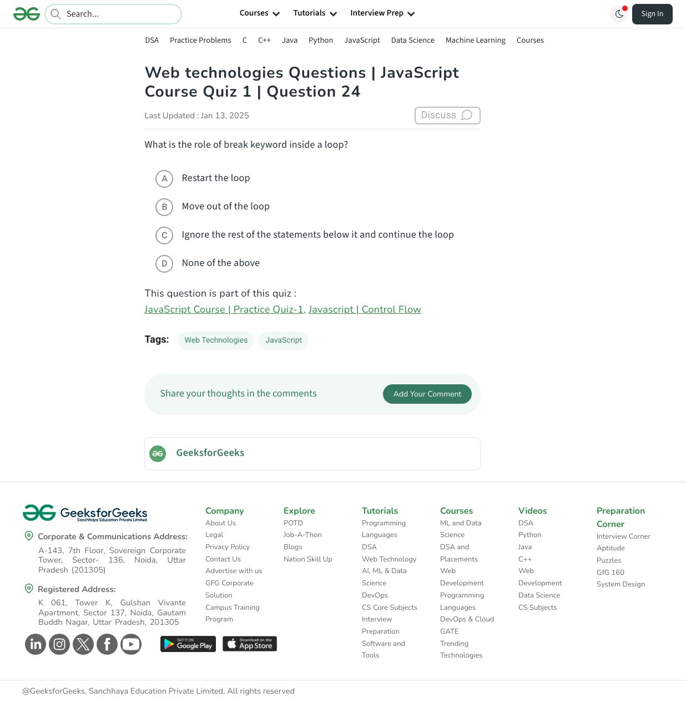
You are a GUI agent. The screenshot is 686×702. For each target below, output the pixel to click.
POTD (293, 523)
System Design (621, 584)
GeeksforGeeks (210, 453)
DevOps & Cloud (467, 619)
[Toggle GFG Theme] (619, 14)
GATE (449, 631)
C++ (264, 40)
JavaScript (362, 40)
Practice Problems (200, 40)
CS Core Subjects (389, 608)
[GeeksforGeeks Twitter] (82, 644)
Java (289, 40)
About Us (220, 523)
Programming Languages (384, 529)
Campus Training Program (232, 614)
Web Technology (389, 559)
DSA (152, 40)
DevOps (375, 595)
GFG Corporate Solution (229, 589)
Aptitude (611, 548)
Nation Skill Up (308, 559)
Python (321, 40)
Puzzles (609, 560)
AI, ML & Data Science (384, 577)
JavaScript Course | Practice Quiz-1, (225, 310)
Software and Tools (383, 650)
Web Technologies (216, 340)
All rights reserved (261, 691)
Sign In (653, 13)
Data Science (413, 40)
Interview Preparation (381, 625)
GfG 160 (610, 573)
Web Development (462, 577)
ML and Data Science (461, 529)
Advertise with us (234, 571)
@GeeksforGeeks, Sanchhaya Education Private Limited (122, 691)
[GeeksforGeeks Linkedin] (34, 644)
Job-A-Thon (303, 535)
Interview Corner (623, 536)
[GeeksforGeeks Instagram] (58, 644)
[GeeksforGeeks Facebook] (106, 644)
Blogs (293, 547)
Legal (214, 535)
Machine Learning (476, 40)
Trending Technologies (461, 650)
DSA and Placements (459, 553)
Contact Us (223, 559)
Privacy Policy (227, 547)
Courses (530, 40)
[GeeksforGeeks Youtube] (130, 644)
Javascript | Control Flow (365, 310)
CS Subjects (537, 608)
